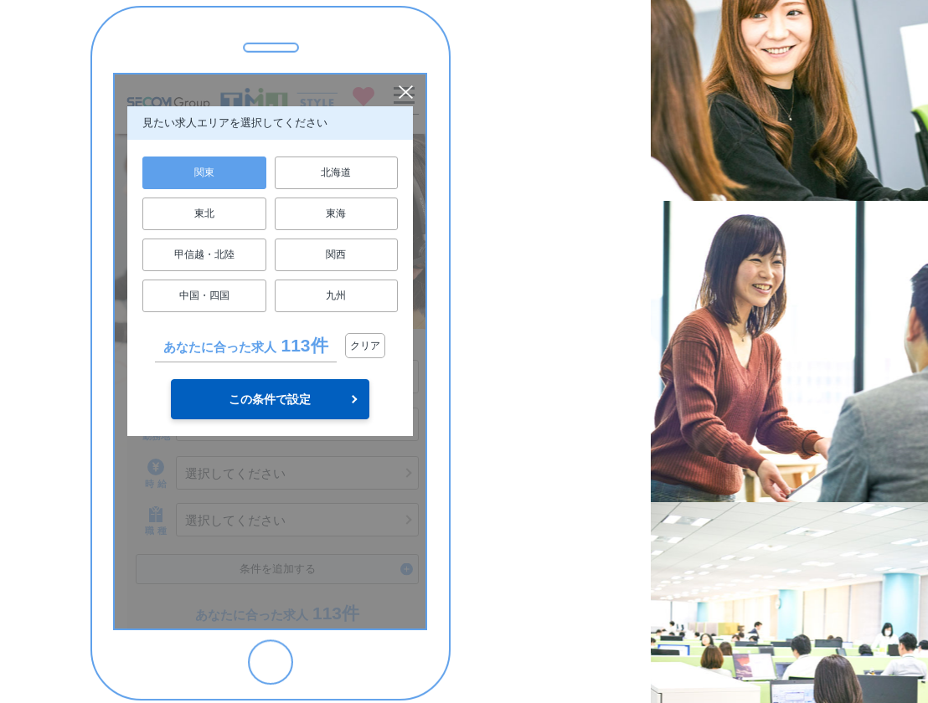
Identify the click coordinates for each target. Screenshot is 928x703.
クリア (365, 346)
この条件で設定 (270, 399)
